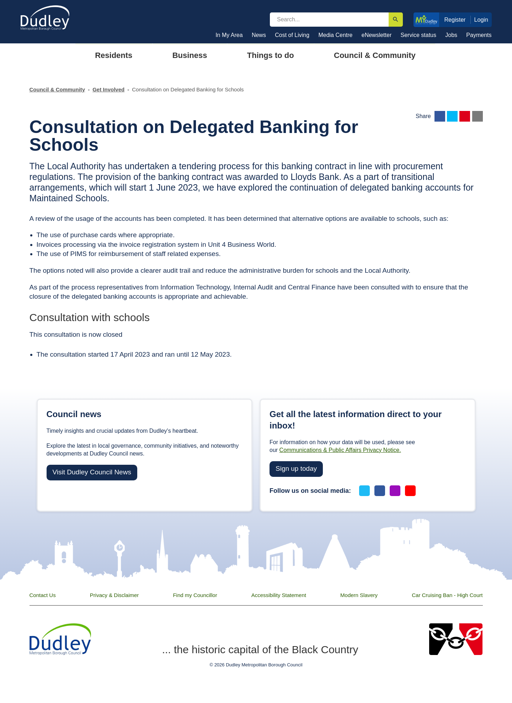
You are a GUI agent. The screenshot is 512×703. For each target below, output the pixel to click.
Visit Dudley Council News (92, 472)
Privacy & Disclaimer (114, 595)
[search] (329, 19)
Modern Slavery (359, 595)
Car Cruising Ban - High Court (447, 595)
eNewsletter (376, 35)
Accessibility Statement (278, 595)
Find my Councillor (195, 595)
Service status (418, 35)
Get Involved (108, 89)
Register (454, 19)
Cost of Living (292, 35)
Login (481, 19)
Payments (478, 35)
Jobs (451, 35)
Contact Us (43, 595)
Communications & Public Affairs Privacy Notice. (340, 450)
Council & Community (57, 89)
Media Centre (335, 35)
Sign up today (296, 468)
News (259, 35)
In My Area (228, 35)
